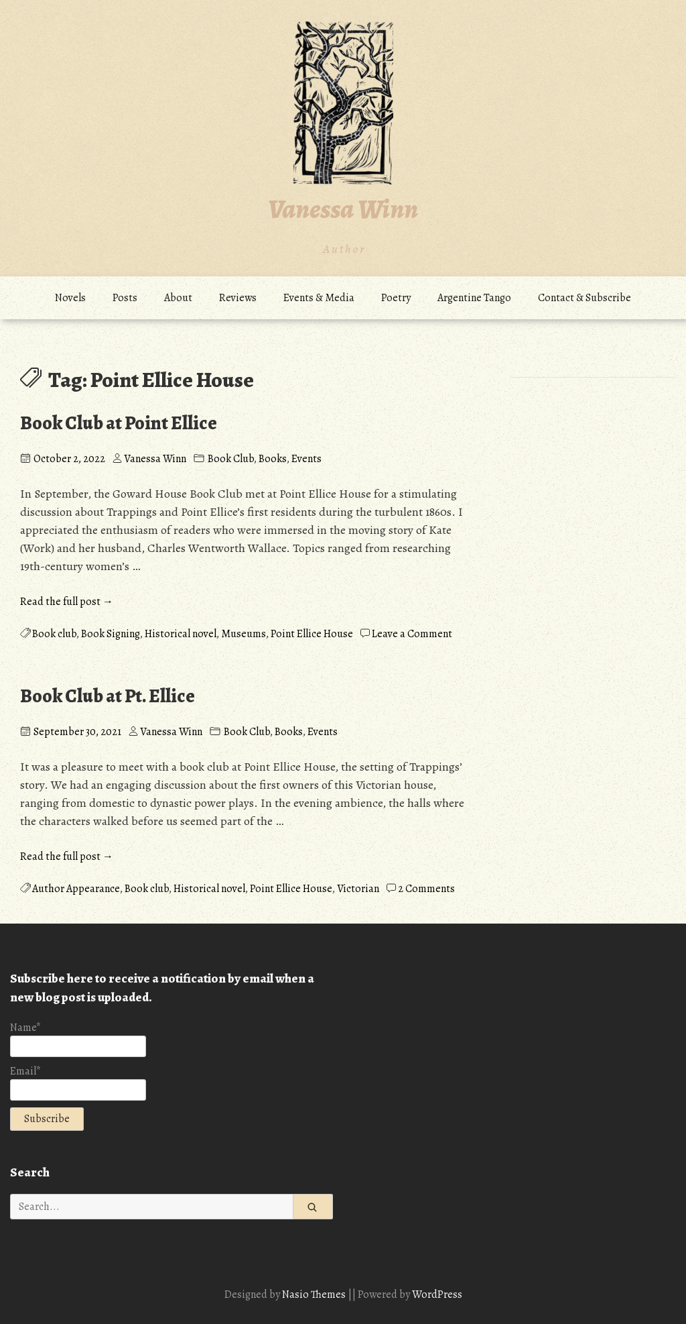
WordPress (437, 1294)
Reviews (238, 297)
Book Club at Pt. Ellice (107, 696)
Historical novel (180, 633)
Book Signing (110, 633)
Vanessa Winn (343, 208)
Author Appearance (76, 888)
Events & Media (318, 297)
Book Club (231, 458)
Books (273, 458)
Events (306, 458)
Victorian (358, 888)
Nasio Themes (315, 1294)
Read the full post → (66, 601)
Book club (54, 633)
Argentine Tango (474, 297)
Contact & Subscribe (584, 297)
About (178, 297)
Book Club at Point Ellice (118, 423)
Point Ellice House (312, 633)
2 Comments (426, 888)
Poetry (396, 297)
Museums (243, 633)
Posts (125, 297)
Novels (70, 297)
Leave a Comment (412, 633)
